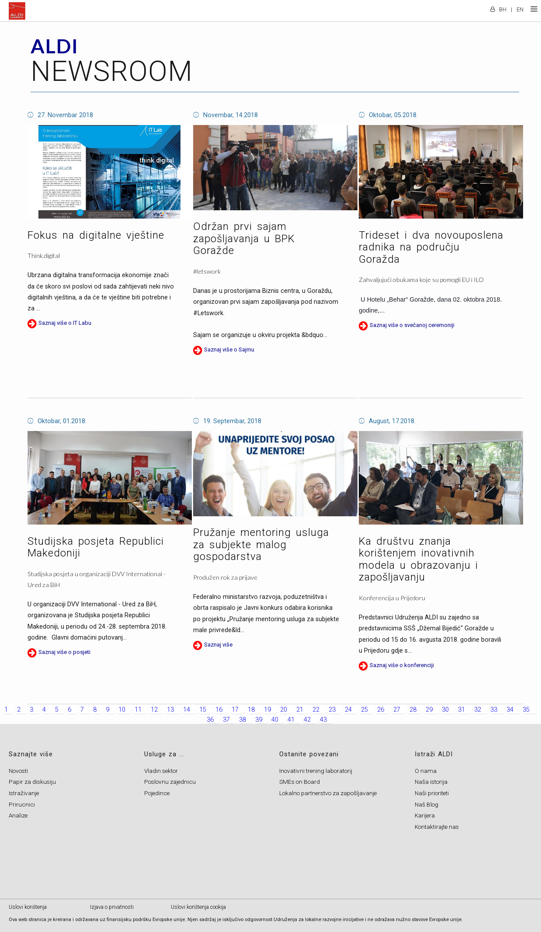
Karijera (425, 815)
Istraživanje (24, 792)
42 (307, 719)
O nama (426, 770)
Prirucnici (22, 804)
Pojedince (157, 792)
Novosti (18, 770)
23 (332, 709)
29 (429, 709)
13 (170, 709)
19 (267, 709)
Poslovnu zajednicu (170, 781)
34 (509, 709)
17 (235, 709)
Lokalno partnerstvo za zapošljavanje (328, 792)
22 (315, 709)
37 (226, 719)
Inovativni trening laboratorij (315, 770)
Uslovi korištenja (28, 907)
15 (202, 709)
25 (364, 709)
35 (526, 709)
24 (348, 709)
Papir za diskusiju (32, 781)
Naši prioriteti (432, 792)
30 (445, 709)
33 (493, 709)
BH (502, 9)
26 (380, 709)
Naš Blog (426, 804)
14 (186, 709)
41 (291, 719)
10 (121, 709)
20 (283, 709)
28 (412, 709)
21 (299, 709)
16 (218, 709)
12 (154, 709)
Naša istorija (431, 781)
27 (396, 709)
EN (520, 9)
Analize (18, 815)
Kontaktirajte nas (437, 826)
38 (242, 719)
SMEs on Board (299, 781)
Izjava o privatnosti (112, 907)
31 (461, 709)
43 (323, 719)
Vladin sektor (161, 770)
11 (138, 709)
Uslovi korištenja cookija (198, 907)
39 (258, 719)
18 (251, 709)
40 (274, 719)
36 (210, 719)
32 (477, 709)
